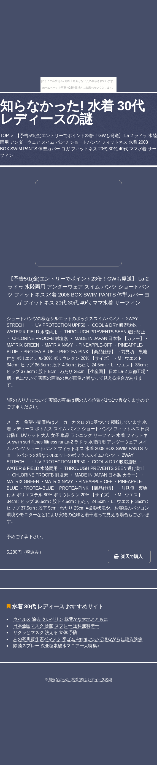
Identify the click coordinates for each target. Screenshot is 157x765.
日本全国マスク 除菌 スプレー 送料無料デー (56, 626)
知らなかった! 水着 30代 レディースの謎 (72, 112)
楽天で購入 (132, 556)
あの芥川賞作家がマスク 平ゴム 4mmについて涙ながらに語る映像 (77, 639)
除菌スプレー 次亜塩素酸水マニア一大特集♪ (56, 645)
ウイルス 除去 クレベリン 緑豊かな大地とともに (60, 619)
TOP (4, 135)
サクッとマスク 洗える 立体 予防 (45, 632)
